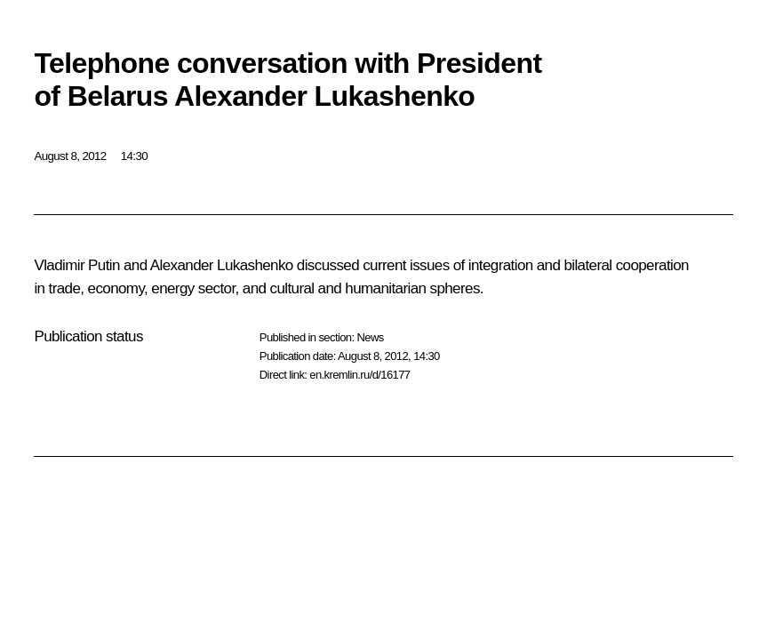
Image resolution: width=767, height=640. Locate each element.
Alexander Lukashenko (221, 265)
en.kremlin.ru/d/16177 (359, 374)
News (369, 337)
